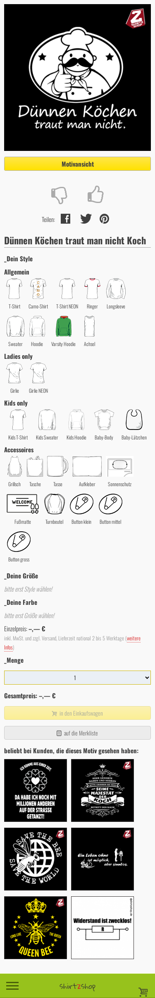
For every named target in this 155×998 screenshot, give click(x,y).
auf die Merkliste (76, 732)
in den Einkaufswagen (76, 713)
